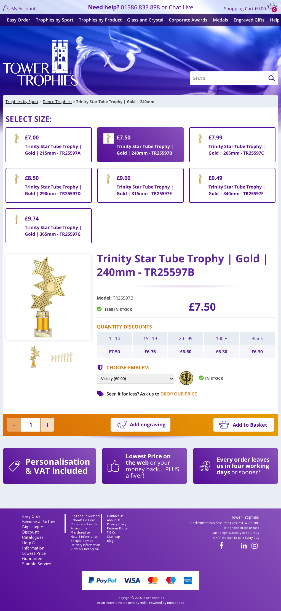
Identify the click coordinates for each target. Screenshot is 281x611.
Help (273, 20)
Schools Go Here (83, 520)
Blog (110, 541)
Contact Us (115, 516)
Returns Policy (117, 528)
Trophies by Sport (53, 20)
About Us (113, 520)
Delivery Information (85, 545)
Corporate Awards (186, 20)
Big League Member (85, 516)
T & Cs (111, 533)
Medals (219, 20)
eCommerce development (116, 603)
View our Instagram (85, 549)
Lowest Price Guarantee (34, 556)
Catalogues (33, 537)
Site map (113, 537)
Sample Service (36, 564)
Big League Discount (32, 529)
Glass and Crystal (144, 20)
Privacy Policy (116, 524)
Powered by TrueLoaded (166, 603)
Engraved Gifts (247, 20)
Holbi (144, 603)
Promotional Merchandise (80, 530)
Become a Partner (39, 521)
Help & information (84, 537)
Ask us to (168, 394)
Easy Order (17, 20)
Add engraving (147, 424)
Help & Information (33, 545)
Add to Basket (250, 424)
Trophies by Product (98, 20)
